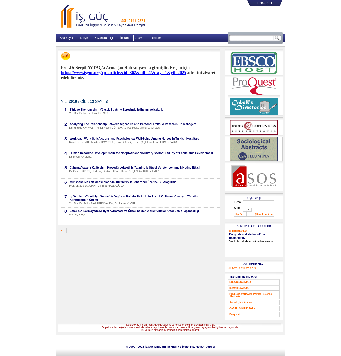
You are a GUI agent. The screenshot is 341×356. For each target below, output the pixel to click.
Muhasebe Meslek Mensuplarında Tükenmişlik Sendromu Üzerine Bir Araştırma (123, 182)
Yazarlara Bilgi (104, 38)
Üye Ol (238, 214)
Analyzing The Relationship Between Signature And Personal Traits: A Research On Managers (133, 124)
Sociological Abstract (241, 302)
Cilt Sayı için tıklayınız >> (242, 268)
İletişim (124, 38)
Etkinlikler (155, 38)
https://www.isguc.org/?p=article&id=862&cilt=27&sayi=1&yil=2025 (123, 72)
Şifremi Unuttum (264, 214)
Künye (84, 38)
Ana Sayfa (66, 38)
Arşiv (138, 38)
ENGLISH (264, 3)
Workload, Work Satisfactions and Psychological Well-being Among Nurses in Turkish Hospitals (134, 138)
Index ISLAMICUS (239, 288)
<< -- (62, 230)
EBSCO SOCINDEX (240, 282)
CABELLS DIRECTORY (242, 308)
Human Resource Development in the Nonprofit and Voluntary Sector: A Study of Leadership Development (141, 153)
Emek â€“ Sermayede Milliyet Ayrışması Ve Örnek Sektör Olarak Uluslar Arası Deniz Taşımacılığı (134, 211)
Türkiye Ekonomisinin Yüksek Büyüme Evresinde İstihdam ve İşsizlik (116, 109)
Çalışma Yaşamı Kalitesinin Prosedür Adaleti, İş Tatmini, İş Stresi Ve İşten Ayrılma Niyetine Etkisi (135, 167)
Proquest (234, 314)
